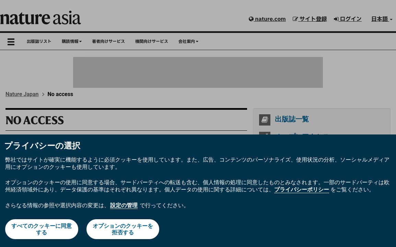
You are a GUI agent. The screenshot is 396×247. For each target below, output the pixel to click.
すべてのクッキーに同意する (41, 229)
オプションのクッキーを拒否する (123, 229)
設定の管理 (124, 205)
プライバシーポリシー (301, 189)
